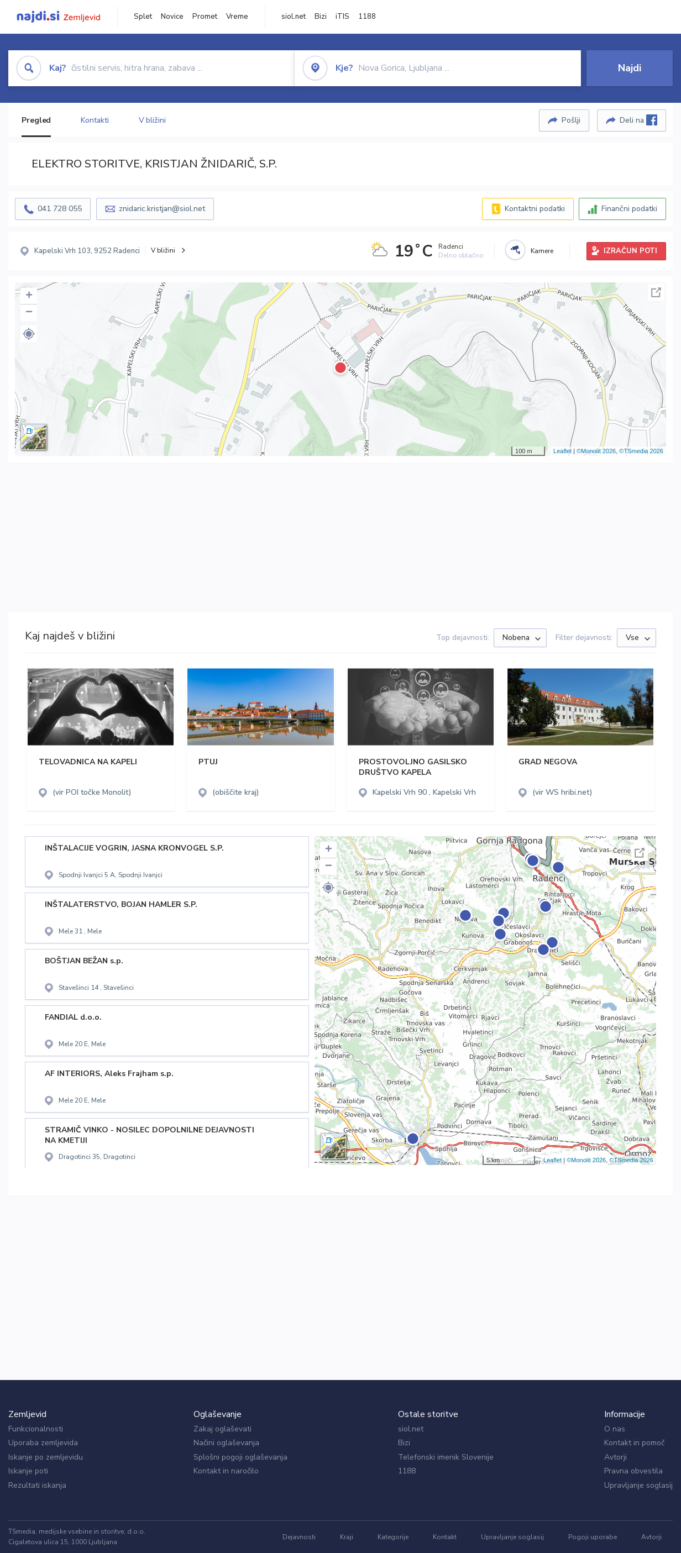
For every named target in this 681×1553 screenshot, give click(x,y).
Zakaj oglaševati (222, 1429)
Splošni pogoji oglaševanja (240, 1457)
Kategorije (393, 1537)
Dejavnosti (299, 1537)
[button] (28, 334)
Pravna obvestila (633, 1471)
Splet (143, 17)
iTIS (342, 17)
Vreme (237, 17)
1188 (367, 17)
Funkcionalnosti (35, 1429)
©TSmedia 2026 (641, 451)
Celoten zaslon (656, 292)
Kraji (346, 1537)
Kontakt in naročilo (226, 1471)
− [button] (29, 313)
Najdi (629, 68)
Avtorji (615, 1457)
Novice (172, 17)
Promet (204, 17)
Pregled (36, 120)
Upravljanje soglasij (638, 1485)
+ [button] (29, 296)
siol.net (293, 17)
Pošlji (571, 120)
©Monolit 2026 (596, 451)
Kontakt (445, 1537)
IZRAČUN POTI (630, 251)
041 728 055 (60, 208)
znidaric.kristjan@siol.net (162, 208)
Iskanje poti (28, 1471)
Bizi (321, 17)
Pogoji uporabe (592, 1537)
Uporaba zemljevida (43, 1442)
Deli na (638, 119)
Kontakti (94, 120)
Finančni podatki (629, 208)
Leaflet (562, 451)
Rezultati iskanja (37, 1485)
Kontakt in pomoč (634, 1442)
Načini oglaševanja (226, 1442)
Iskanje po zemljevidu (45, 1457)
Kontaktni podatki (535, 208)
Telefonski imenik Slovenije (446, 1457)
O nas (614, 1429)
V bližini (152, 120)
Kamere (542, 250)
